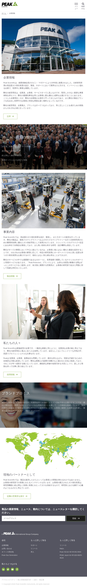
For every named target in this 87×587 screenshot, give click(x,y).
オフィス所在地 (8, 552)
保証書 (41, 580)
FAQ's (62, 549)
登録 (74, 518)
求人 (32, 552)
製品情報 (11, 276)
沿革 (9, 116)
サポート (34, 545)
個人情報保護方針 (24, 580)
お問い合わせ (7, 549)
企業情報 (5, 545)
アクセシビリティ (8, 580)
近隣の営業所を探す (15, 496)
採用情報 (11, 374)
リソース (34, 549)
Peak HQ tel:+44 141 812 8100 (70, 552)
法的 (35, 580)
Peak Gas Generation (9, 555)
